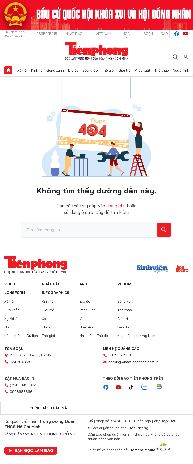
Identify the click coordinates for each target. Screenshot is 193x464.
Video (9, 284)
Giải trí (122, 318)
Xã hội (22, 70)
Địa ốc (73, 70)
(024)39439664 (23, 385)
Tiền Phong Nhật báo (75, 31)
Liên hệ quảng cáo (121, 348)
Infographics (55, 292)
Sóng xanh (55, 70)
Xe (44, 318)
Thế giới (108, 70)
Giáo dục (11, 327)
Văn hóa (86, 318)
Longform (14, 292)
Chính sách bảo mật (49, 408)
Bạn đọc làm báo (30, 450)
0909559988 (119, 355)
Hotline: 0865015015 (46, 31)
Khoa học (49, 327)
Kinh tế (37, 70)
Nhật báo (51, 284)
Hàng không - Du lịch (21, 335)
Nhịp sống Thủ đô (94, 335)
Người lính (181, 70)
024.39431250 (22, 362)
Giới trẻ (125, 70)
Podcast (126, 284)
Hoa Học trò (126, 33)
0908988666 (21, 391)
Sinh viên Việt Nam (104, 31)
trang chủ (116, 206)
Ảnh (83, 284)
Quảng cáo (167, 31)
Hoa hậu (86, 327)
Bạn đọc (124, 327)
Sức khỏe (90, 70)
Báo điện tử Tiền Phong (96, 51)
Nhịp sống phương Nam (136, 335)
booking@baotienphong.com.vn (133, 362)
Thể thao (161, 70)
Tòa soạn (148, 31)
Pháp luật (142, 70)
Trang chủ (8, 70)
